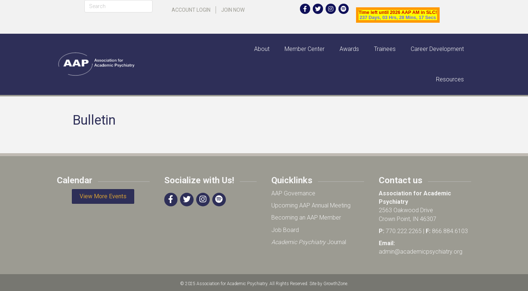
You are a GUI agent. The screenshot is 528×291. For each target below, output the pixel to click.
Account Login (191, 10)
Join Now (233, 10)
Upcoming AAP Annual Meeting (311, 205)
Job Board (285, 229)
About (262, 48)
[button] (103, 196)
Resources (450, 79)
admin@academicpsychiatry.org (420, 251)
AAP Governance (293, 193)
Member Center (304, 48)
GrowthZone (335, 283)
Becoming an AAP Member (306, 217)
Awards (349, 48)
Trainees (385, 48)
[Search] (118, 6)
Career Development (437, 48)
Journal (308, 242)
